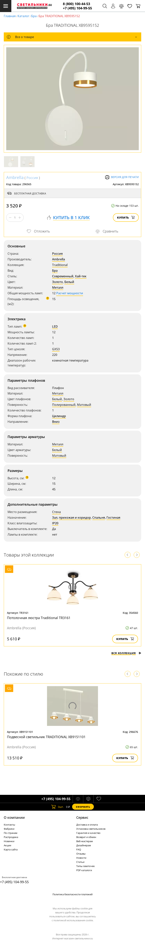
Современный (62, 276)
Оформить (83, 806)
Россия (32, 177)
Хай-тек (80, 276)
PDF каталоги (84, 870)
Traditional (60, 265)
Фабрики (9, 828)
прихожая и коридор (75, 517)
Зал (54, 517)
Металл (57, 287)
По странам (10, 833)
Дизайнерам (83, 845)
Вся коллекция (126, 653)
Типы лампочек (85, 866)
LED (55, 326)
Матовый (84, 405)
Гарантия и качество (88, 833)
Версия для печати (122, 177)
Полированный (64, 405)
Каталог (23, 16)
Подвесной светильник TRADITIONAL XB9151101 (46, 737)
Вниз (55, 422)
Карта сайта (11, 849)
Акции (7, 845)
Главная (10, 16)
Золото (57, 282)
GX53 (56, 349)
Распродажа (11, 837)
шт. (57, 806)
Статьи (80, 862)
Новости (81, 857)
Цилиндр (59, 416)
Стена (56, 512)
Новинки (9, 841)
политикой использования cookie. (73, 920)
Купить (126, 217)
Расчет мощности (69, 293)
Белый (69, 282)
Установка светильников (90, 828)
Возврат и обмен (86, 837)
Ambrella (15, 177)
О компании (14, 817)
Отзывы (81, 853)
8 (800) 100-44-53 (76, 4)
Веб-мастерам (84, 841)
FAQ (78, 849)
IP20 (55, 523)
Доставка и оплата (87, 824)
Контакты (9, 824)
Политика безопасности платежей (72, 894)
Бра (34, 16)
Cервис (82, 817)
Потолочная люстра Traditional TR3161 (38, 617)
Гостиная (113, 517)
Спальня (98, 517)
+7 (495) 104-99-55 (77, 8)
